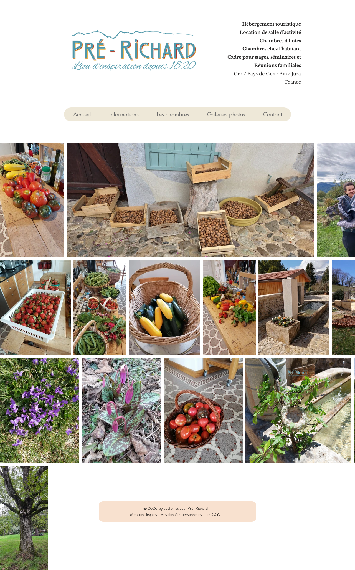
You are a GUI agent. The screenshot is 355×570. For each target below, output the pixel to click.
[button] (173, 114)
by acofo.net (169, 508)
